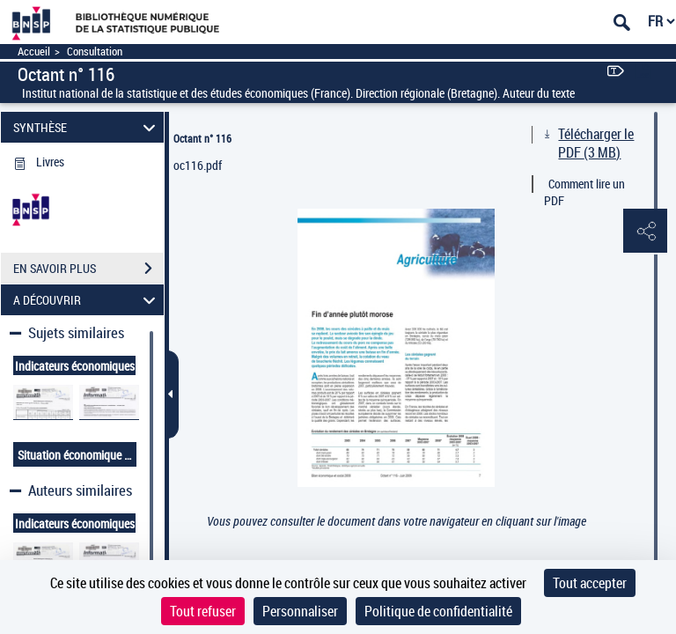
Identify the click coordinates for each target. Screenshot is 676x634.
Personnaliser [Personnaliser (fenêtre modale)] (300, 611)
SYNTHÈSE (87, 127)
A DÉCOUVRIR (87, 299)
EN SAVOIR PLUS (88, 268)
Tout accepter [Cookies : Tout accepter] (590, 583)
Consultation (94, 51)
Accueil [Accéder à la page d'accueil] (34, 51)
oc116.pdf (197, 165)
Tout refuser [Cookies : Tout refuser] (203, 611)
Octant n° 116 (202, 138)
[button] (645, 231)
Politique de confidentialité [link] (438, 611)
